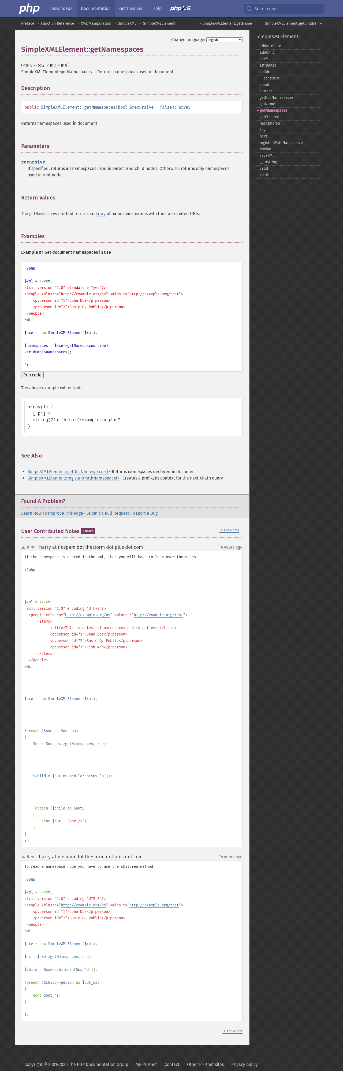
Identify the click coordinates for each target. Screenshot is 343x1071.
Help (157, 8)
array (184, 107)
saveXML (267, 155)
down (33, 547)
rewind (265, 149)
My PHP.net (146, 1064)
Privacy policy (244, 1064)
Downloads (61, 8)
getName (267, 104)
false (166, 107)
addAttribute (270, 46)
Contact (172, 1064)
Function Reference (57, 23)
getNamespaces (273, 110)
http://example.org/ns (87, 615)
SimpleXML (127, 23)
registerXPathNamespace (281, 142)
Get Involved (131, 8)
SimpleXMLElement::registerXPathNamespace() (73, 478)
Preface (27, 23)
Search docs (262, 8)
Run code (32, 374)
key (263, 130)
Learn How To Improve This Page (52, 513)
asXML (265, 59)
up (24, 548)
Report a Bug (145, 513)
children (267, 72)
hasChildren (270, 123)
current (266, 91)
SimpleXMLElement (159, 23)
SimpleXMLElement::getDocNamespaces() (68, 471)
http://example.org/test (158, 615)
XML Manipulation (96, 23)
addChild (267, 52)
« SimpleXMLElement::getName (225, 23)
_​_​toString (268, 162)
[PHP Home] (29, 8)
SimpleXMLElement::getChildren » (293, 23)
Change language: (188, 39)
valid (264, 168)
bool (123, 107)
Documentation (96, 8)
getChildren (269, 117)
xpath (264, 175)
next (263, 136)
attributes (268, 65)
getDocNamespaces (277, 97)
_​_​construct (269, 78)
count (264, 84)
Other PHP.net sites (205, 1064)
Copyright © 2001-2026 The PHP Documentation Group (76, 1064)
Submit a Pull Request (108, 513)
